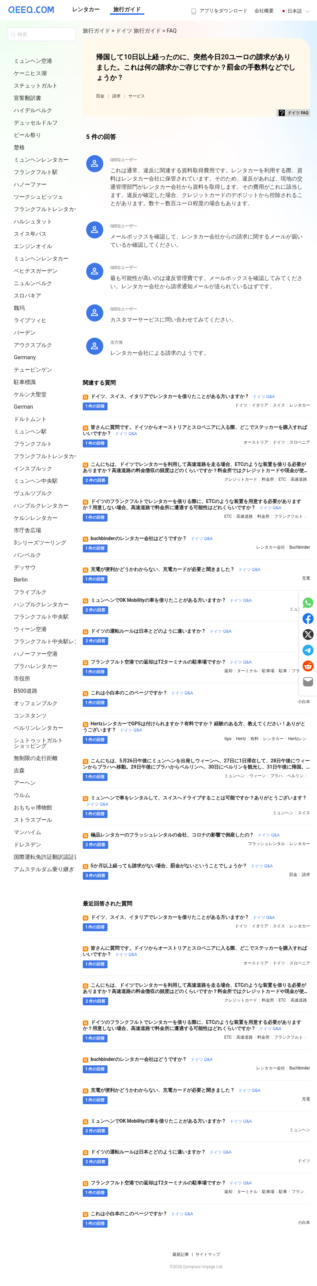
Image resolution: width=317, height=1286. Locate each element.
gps (227, 738)
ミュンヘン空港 (33, 61)
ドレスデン (27, 844)
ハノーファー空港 (36, 654)
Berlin (21, 579)
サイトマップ (207, 1254)
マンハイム (27, 832)
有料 (254, 738)
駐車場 (268, 670)
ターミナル (247, 670)
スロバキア (27, 295)
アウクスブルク (33, 345)
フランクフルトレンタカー (47, 209)
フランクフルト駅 (36, 172)
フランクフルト (33, 444)
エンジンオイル (33, 246)
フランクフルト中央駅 (41, 616)
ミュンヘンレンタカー (41, 159)
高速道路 (299, 479)
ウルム (22, 795)
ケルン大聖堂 (30, 394)
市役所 (22, 678)
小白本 (304, 701)
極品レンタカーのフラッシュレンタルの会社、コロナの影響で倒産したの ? (185, 835)
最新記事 (180, 1254)
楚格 (19, 147)
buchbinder (300, 547)
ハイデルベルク (33, 110)
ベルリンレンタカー (38, 728)
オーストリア (256, 442)
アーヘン (25, 783)
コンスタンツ (30, 715)
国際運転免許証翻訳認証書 (47, 857)
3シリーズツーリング (40, 542)
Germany (25, 357)
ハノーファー (30, 184)
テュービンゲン (33, 369)
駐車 (283, 670)
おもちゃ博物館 (33, 807)
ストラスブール (33, 820)
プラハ (276, 775)
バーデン (25, 332)
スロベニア (300, 442)
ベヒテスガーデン (36, 271)
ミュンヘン (234, 775)
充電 (306, 578)
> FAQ (169, 30)
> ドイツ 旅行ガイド (137, 30)
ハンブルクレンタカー (41, 505)
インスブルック (33, 468)
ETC (282, 479)
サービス (136, 96)
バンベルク (27, 555)
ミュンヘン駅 (30, 431)
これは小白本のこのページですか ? (142, 692)
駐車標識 (25, 382)
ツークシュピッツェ (38, 197)
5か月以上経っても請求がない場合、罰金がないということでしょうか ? (182, 865)
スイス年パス (30, 234)
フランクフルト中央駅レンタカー (55, 641)
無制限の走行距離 (36, 758)
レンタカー (86, 9)
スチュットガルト (36, 85)
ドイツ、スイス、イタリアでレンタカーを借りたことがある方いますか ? (183, 396)
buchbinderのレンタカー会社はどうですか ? (152, 538)
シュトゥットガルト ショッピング (38, 743)
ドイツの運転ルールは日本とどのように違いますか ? (161, 631)
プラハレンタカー (36, 666)
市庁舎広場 (27, 530)
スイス (279, 405)
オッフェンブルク (36, 703)
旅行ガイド (127, 9)
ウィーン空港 (30, 629)
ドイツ (241, 405)
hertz (241, 738)
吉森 (19, 770)
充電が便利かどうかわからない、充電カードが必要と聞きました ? (176, 569)
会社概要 (264, 10)
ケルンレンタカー (36, 518)
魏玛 (19, 308)
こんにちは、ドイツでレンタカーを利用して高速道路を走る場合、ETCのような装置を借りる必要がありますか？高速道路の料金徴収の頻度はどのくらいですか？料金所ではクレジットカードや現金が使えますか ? (196, 470)
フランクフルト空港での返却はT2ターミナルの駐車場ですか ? (171, 662)
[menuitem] (218, 8)
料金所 (268, 479)
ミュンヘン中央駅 (36, 481)
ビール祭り (27, 135)
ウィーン (257, 775)
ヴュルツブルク (33, 493)
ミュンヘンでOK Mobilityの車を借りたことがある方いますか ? (171, 600)
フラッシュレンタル (266, 843)
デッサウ (25, 567)
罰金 (100, 96)
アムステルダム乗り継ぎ (44, 869)
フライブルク (30, 592)
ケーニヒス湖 (30, 73)
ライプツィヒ (30, 320)
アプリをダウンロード (219, 10)
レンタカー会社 (270, 547)
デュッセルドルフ (36, 122)
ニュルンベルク (33, 283)
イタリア (260, 405)
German (23, 407)
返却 (228, 670)
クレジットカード (240, 479)
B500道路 (25, 691)
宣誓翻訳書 (27, 98)
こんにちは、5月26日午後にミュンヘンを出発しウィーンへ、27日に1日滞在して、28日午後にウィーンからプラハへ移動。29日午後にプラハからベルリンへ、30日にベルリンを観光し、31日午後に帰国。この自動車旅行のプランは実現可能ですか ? (196, 767)
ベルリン (295, 775)
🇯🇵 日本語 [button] (296, 11)
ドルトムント (30, 419)
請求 (116, 96)
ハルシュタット (33, 221)
